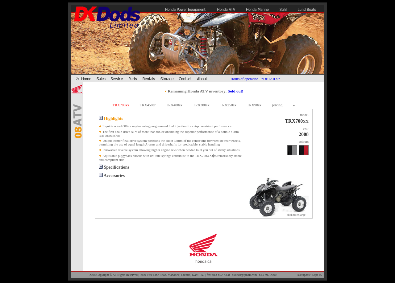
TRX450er (148, 105)
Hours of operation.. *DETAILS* (255, 79)
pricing (277, 105)
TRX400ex (174, 105)
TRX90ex (254, 105)
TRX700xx (121, 105)
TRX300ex (201, 105)
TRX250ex (228, 105)
